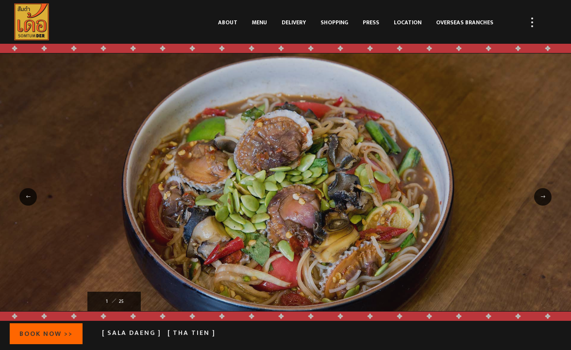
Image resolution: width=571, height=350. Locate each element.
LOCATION (407, 22)
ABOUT (227, 22)
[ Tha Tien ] (192, 332)
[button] (28, 197)
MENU (259, 22)
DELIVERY (294, 22)
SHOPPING (334, 22)
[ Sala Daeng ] (131, 332)
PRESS (371, 22)
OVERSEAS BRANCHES (464, 22)
